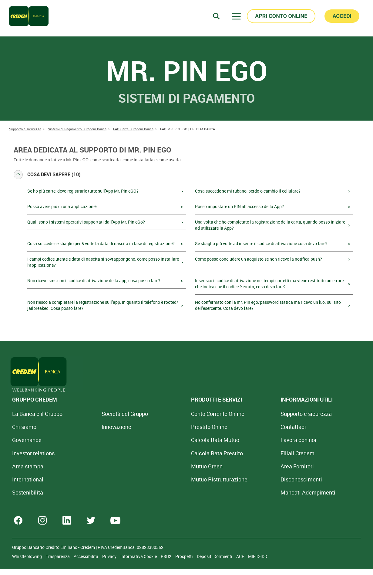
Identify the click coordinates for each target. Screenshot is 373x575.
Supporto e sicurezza (252, 413)
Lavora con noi (245, 439)
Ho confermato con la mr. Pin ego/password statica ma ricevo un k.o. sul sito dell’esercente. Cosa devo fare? (268, 305)
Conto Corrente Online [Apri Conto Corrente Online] (182, 413)
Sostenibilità (27, 492)
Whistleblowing (27, 556)
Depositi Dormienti (215, 556)
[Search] (216, 15)
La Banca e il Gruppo (37, 413)
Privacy (109, 556)
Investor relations (33, 453)
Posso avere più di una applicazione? (62, 206)
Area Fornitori (243, 466)
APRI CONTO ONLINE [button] (281, 16)
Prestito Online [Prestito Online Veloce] (173, 426)
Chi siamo (24, 426)
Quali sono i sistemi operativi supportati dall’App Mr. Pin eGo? (86, 222)
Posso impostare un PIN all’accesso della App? (239, 206)
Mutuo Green (171, 466)
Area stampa (27, 466)
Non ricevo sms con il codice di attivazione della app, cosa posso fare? (93, 280)
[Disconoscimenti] (247, 479)
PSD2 (166, 556)
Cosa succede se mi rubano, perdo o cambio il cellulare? (248, 191)
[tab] (186, 174)
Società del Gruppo (107, 413)
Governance (27, 439)
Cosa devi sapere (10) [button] (47, 174)
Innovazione (98, 426)
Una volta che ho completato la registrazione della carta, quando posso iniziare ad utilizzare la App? (270, 225)
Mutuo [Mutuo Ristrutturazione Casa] (183, 479)
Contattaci (239, 426)
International (27, 479)
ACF (240, 556)
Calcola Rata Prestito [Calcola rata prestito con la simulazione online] (181, 453)
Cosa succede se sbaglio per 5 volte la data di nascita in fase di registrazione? (101, 243)
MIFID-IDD (257, 556)
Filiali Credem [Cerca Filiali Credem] (244, 453)
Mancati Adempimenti (254, 492)
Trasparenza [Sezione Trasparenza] (58, 556)
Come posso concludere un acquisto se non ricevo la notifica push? (258, 259)
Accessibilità (86, 556)
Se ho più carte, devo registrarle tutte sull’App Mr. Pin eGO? (83, 191)
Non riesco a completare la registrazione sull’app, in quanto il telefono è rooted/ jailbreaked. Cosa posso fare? (102, 305)
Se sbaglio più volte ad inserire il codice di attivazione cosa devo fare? (261, 243)
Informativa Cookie (139, 556)
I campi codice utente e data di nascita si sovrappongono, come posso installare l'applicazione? (103, 262)
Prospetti (184, 556)
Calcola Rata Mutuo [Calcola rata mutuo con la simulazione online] (179, 439)
